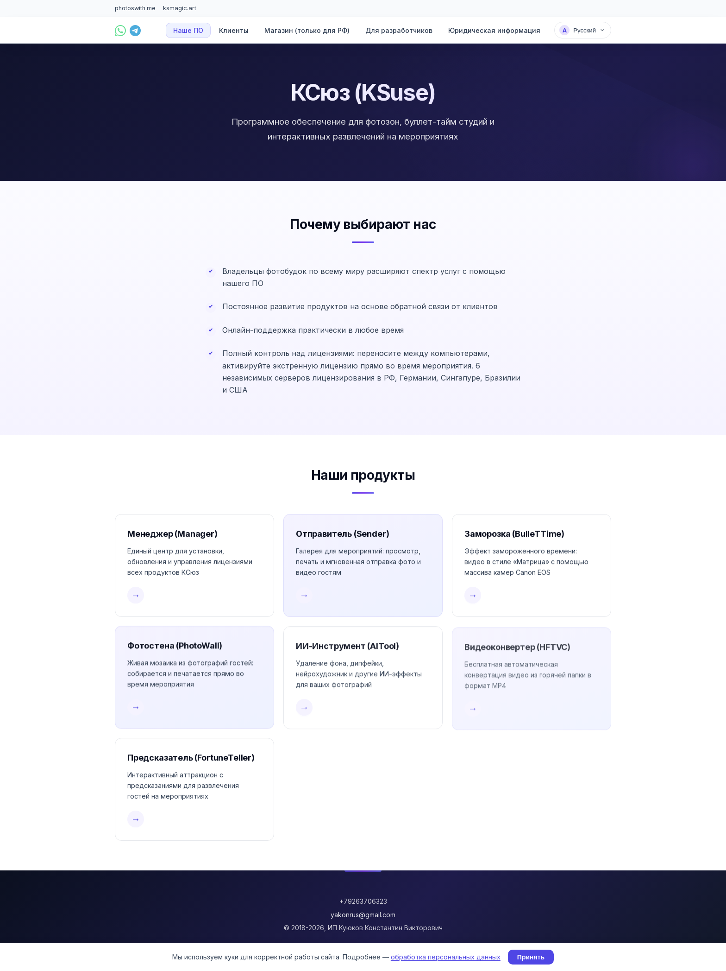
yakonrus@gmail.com (363, 915)
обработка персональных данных (446, 957)
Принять (530, 957)
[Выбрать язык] (582, 30)
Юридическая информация (494, 30)
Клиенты (234, 30)
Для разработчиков (398, 30)
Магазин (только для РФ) (307, 30)
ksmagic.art (179, 8)
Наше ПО (188, 30)
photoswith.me (135, 8)
